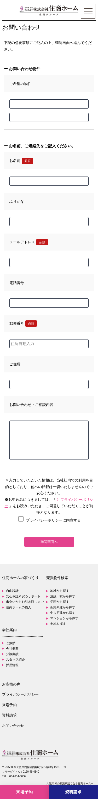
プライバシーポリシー (20, 694)
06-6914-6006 (17, 776)
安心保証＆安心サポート (23, 596)
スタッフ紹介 (15, 659)
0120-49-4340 (31, 771)
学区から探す (59, 602)
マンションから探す (64, 618)
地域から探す (59, 591)
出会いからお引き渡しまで (25, 602)
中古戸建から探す (62, 613)
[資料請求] (73, 792)
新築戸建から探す (62, 607)
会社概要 (12, 648)
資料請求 (9, 715)
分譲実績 (12, 654)
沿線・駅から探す (62, 596)
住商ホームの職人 (18, 607)
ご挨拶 (10, 643)
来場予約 (9, 705)
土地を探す (58, 624)
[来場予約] (24, 792)
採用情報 (12, 665)
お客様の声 (11, 684)
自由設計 (12, 591)
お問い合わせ (13, 725)
